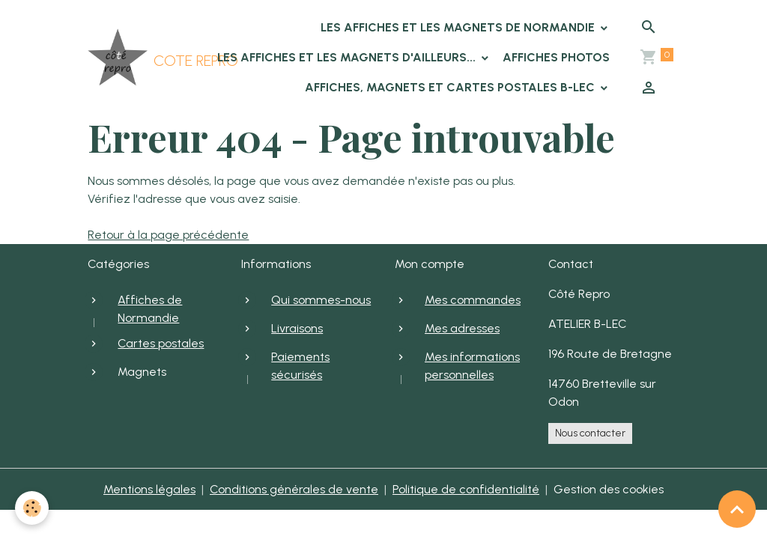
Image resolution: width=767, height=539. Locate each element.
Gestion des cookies (609, 489)
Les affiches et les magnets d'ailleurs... (348, 57)
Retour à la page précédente (168, 235)
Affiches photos (556, 57)
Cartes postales (161, 343)
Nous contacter (590, 433)
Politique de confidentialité (465, 489)
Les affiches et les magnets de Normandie (459, 27)
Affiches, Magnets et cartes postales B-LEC (451, 87)
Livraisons (297, 328)
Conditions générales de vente (294, 489)
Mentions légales (149, 489)
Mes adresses (462, 328)
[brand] (133, 58)
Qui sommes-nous (321, 300)
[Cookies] (32, 508)
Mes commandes (473, 300)
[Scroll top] (737, 509)
